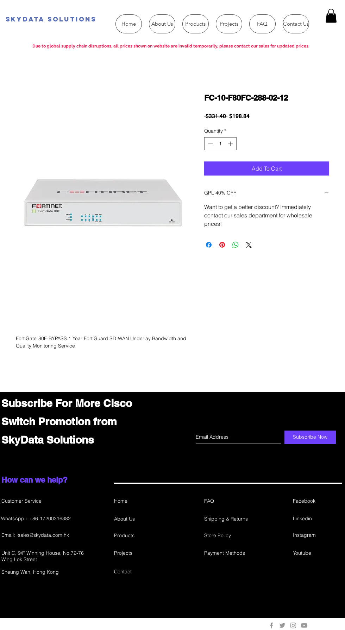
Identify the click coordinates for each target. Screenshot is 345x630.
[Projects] (139, 553)
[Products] (139, 535)
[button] (331, 16)
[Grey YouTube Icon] (304, 625)
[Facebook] (318, 501)
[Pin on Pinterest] (222, 245)
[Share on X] (249, 245)
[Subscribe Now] (310, 437)
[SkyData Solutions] (88, 19)
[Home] (139, 501)
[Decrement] (209, 144)
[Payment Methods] (229, 553)
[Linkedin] (318, 518)
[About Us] (139, 519)
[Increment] (231, 144)
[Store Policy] (229, 535)
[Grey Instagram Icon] (293, 625)
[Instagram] (317, 535)
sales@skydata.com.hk (43, 535)
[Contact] (139, 571)
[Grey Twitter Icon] (282, 625)
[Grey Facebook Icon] (271, 625)
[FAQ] (229, 501)
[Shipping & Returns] (229, 519)
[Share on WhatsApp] (235, 245)
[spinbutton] (220, 144)
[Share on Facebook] (209, 245)
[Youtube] (318, 553)
